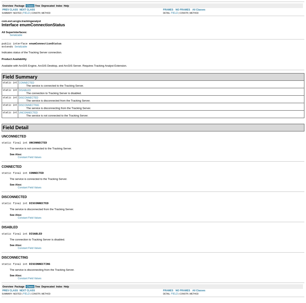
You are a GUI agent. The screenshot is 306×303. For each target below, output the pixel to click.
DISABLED (25, 91)
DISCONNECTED (28, 99)
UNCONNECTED (28, 113)
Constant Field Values (29, 159)
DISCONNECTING (29, 106)
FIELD (26, 13)
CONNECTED (26, 84)
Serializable (16, 35)
